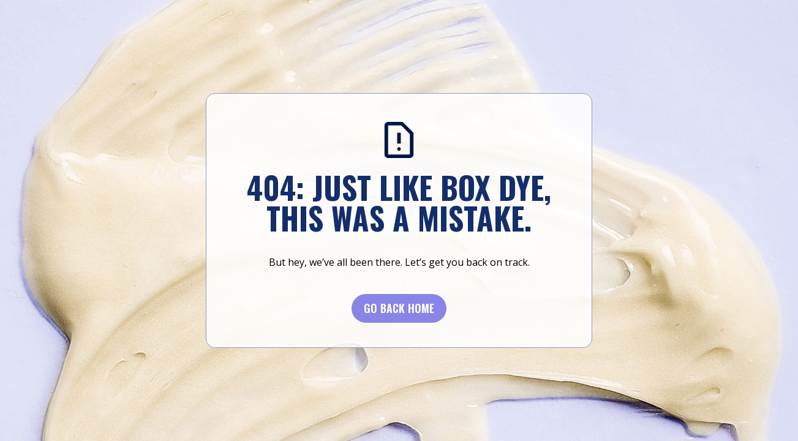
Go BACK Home (399, 308)
